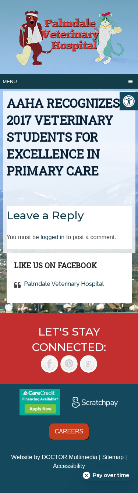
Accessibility (69, 466)
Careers (69, 431)
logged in (52, 237)
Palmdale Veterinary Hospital (64, 283)
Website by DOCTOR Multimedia (54, 457)
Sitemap (113, 457)
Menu (10, 81)
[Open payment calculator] (106, 475)
